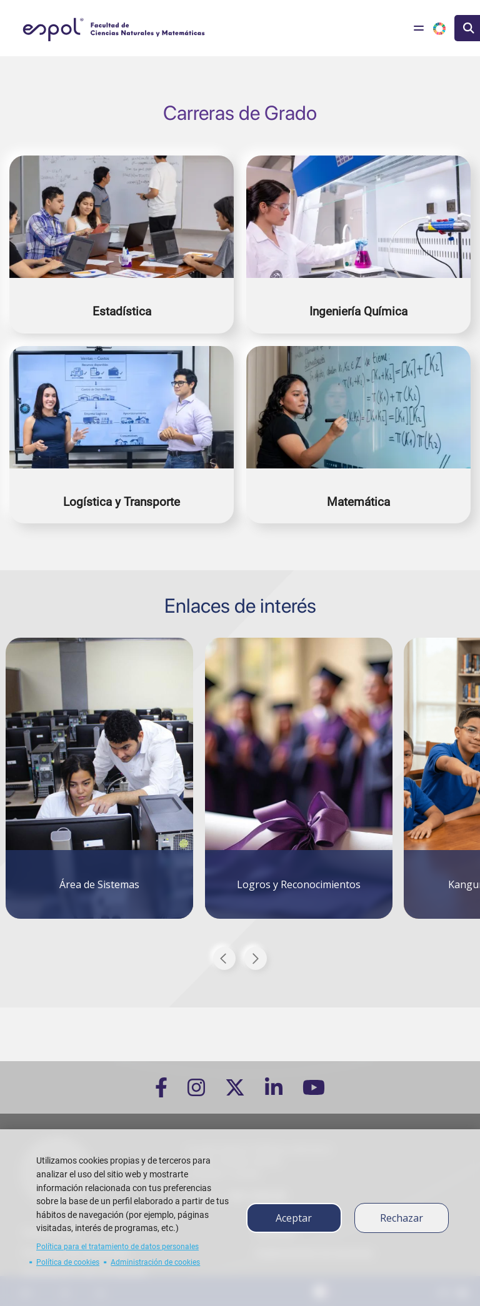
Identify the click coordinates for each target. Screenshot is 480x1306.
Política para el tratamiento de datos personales (117, 1246)
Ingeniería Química (358, 311)
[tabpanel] (99, 770)
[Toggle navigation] (419, 28)
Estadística (121, 311)
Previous (224, 958)
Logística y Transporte (121, 502)
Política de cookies (67, 1262)
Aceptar (294, 1218)
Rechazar (401, 1218)
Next (255, 958)
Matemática (358, 502)
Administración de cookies (155, 1262)
